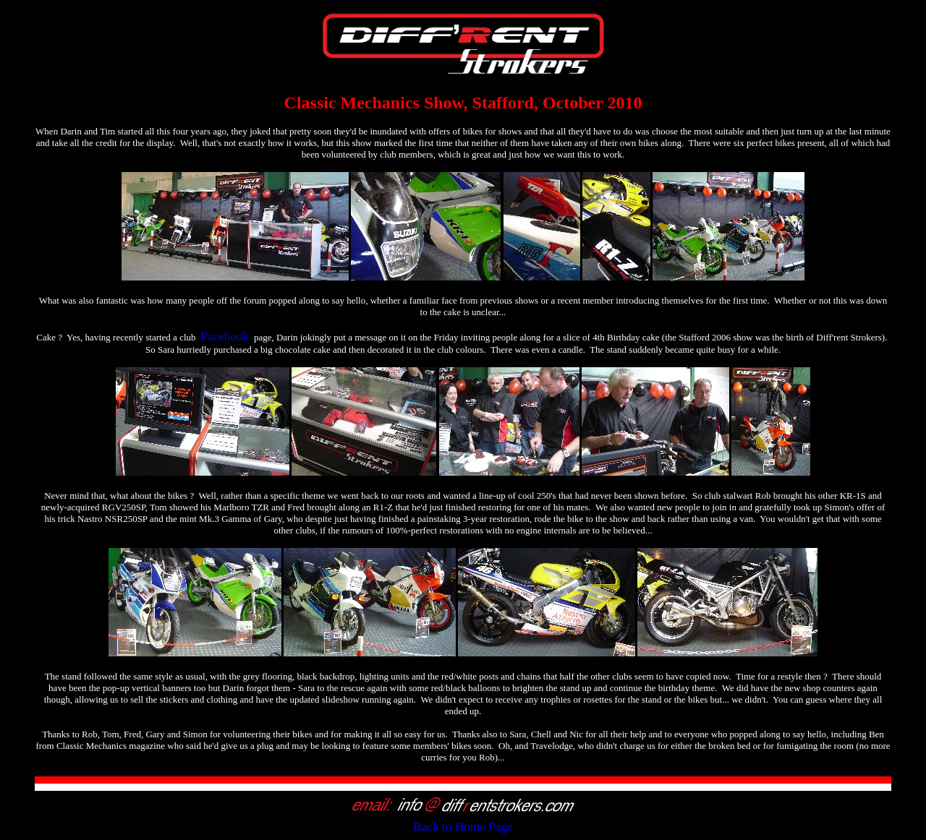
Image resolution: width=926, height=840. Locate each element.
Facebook (224, 336)
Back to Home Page (463, 826)
